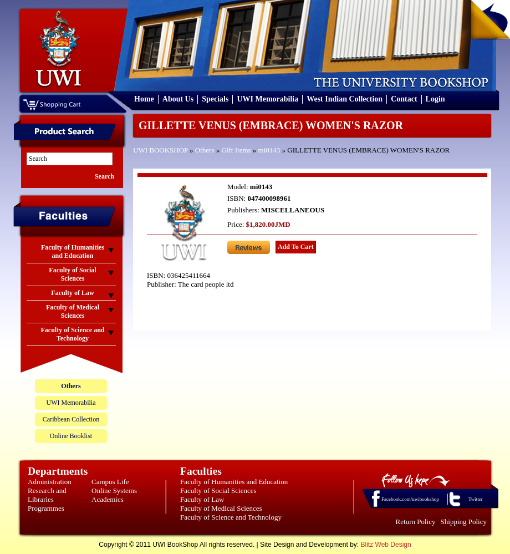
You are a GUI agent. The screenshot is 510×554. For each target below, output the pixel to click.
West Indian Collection (344, 99)
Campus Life (110, 481)
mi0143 (269, 150)
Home (144, 99)
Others (205, 150)
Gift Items (236, 150)
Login (435, 99)
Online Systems (114, 490)
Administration (50, 481)
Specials (215, 99)
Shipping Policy (464, 521)
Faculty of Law (202, 499)
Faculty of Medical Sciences (221, 508)
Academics (107, 499)
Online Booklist (71, 436)
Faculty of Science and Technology (231, 517)
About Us (177, 99)
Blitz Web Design (386, 544)
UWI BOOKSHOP (160, 150)
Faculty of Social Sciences (218, 490)
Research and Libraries (47, 495)
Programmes (46, 508)
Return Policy (416, 521)
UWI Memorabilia (267, 99)
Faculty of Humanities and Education (234, 481)
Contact (404, 99)
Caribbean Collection (71, 419)
